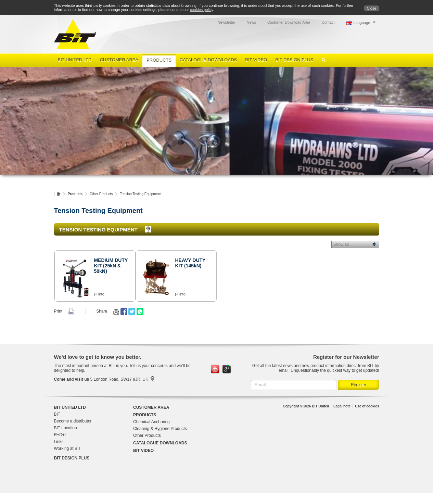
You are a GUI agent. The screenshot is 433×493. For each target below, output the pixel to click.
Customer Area (119, 59)
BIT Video (256, 59)
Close (371, 8)
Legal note (342, 406)
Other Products (101, 194)
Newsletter (226, 22)
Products (159, 60)
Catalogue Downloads (208, 59)
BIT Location (65, 428)
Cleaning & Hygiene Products (160, 428)
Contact (327, 22)
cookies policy (201, 10)
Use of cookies (367, 406)
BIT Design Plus (294, 59)
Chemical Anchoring (151, 421)
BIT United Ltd (75, 59)
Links (59, 441)
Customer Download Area (288, 22)
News (251, 22)
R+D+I (60, 434)
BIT (57, 414)
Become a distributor (73, 421)
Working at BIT (67, 448)
